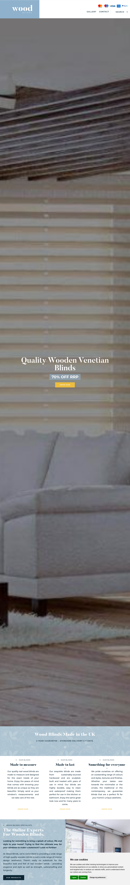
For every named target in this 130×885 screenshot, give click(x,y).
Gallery (91, 12)
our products (13, 879)
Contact (104, 12)
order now (23, 810)
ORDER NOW (65, 385)
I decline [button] (83, 877)
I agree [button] (74, 877)
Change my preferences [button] (97, 877)
